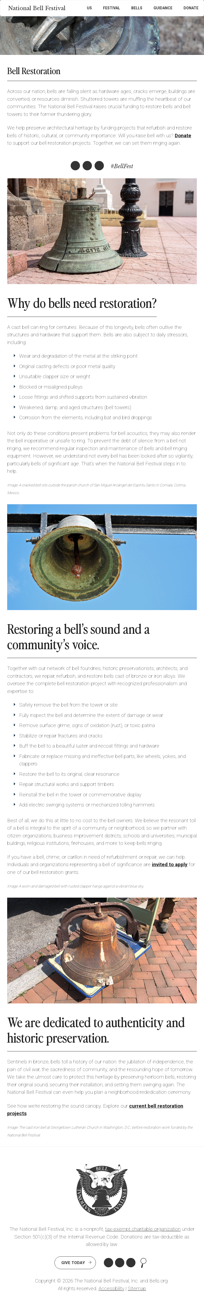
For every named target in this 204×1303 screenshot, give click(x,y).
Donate (191, 8)
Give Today (73, 1262)
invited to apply (170, 864)
